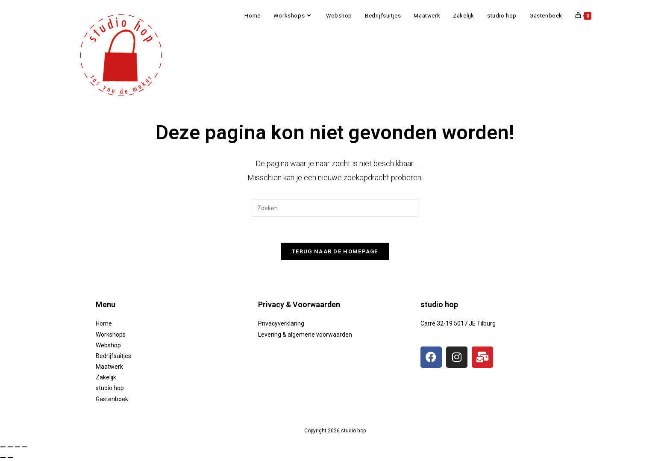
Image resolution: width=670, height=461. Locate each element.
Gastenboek (112, 399)
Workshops (111, 334)
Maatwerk (109, 366)
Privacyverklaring (281, 323)
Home (104, 323)
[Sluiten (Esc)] (25, 447)
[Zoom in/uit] (3, 447)
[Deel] (18, 447)
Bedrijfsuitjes (113, 355)
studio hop (110, 388)
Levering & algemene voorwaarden (305, 334)
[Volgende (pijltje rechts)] (10, 457)
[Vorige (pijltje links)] (3, 457)
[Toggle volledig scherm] (10, 447)
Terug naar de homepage (335, 251)
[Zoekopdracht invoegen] (335, 208)
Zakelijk (106, 377)
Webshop (108, 345)
